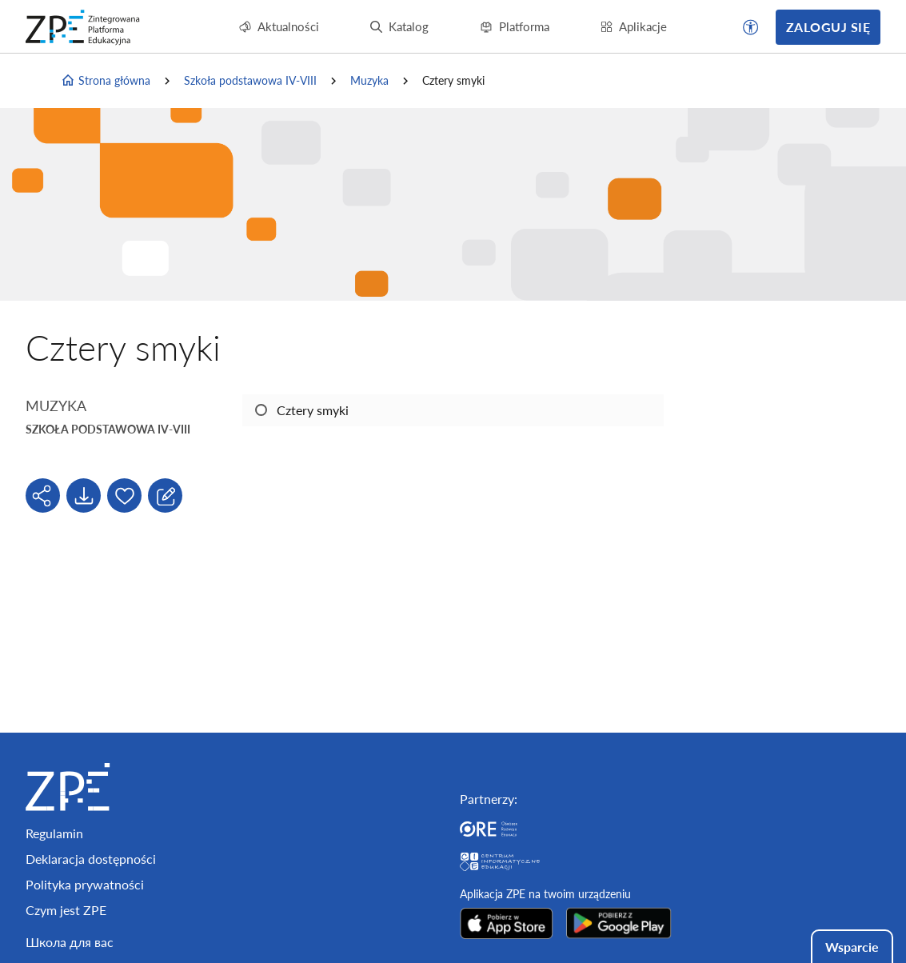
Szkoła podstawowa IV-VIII (250, 80)
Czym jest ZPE (66, 909)
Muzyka (369, 80)
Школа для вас (70, 941)
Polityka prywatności (85, 884)
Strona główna (105, 81)
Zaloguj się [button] (828, 26)
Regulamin (54, 833)
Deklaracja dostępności (91, 858)
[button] (751, 27)
